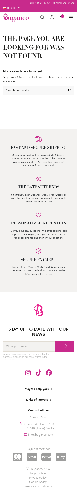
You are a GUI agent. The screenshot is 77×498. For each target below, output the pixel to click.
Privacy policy (38, 477)
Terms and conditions (38, 486)
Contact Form (38, 417)
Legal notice (38, 473)
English (12, 7)
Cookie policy (38, 482)
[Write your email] (29, 346)
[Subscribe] (64, 346)
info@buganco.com (40, 434)
